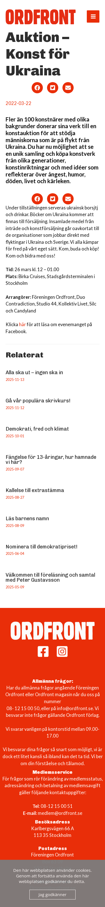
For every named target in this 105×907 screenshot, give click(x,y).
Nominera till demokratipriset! (42, 547)
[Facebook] (43, 651)
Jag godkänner (53, 894)
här (22, 324)
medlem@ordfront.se (60, 813)
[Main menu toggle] (93, 16)
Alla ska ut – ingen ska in (34, 372)
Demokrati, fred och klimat (37, 429)
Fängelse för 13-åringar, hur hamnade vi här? (51, 459)
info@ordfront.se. (76, 708)
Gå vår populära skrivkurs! (38, 401)
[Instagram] (62, 651)
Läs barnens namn (27, 518)
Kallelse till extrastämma (35, 490)
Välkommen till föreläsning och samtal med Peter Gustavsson (50, 577)
